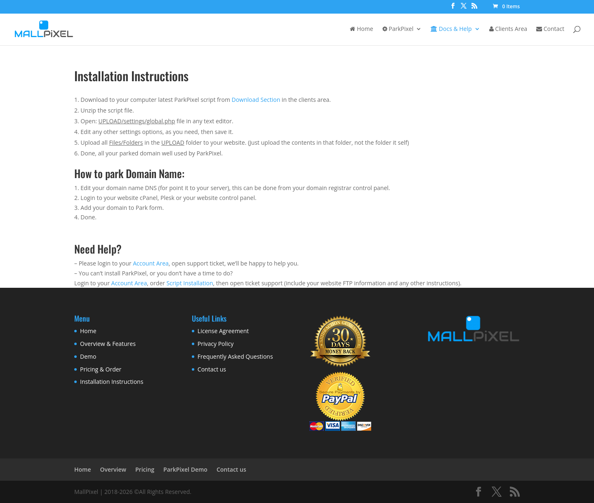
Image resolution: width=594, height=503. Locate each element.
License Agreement (223, 331)
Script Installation (189, 283)
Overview (113, 469)
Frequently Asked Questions (235, 356)
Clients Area (508, 29)
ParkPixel (398, 29)
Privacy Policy (215, 344)
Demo (88, 356)
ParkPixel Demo (185, 469)
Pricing (144, 469)
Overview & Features (108, 344)
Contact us (212, 369)
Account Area (151, 263)
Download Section (256, 99)
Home (361, 29)
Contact (550, 29)
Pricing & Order (100, 369)
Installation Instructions (111, 381)
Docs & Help (451, 29)
